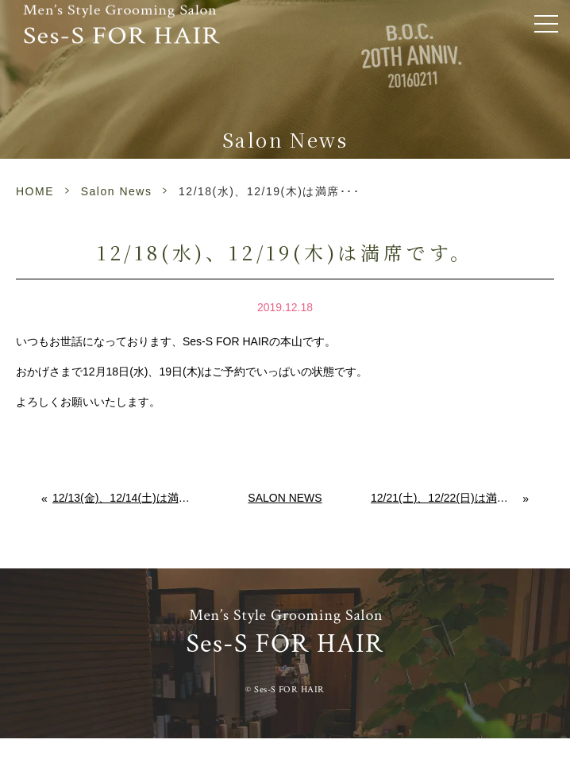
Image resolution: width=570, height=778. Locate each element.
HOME (35, 191)
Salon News (116, 191)
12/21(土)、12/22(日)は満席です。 (447, 497)
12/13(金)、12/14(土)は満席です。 (125, 497)
